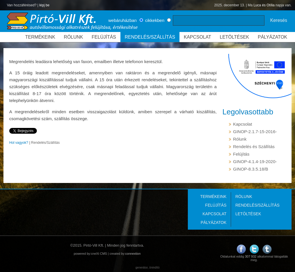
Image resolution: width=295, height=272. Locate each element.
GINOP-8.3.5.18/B (250, 169)
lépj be (44, 5)
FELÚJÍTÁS (104, 37)
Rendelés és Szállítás (254, 146)
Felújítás (241, 154)
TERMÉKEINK (40, 37)
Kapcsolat (242, 124)
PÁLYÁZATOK (272, 37)
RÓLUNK (73, 37)
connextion (133, 253)
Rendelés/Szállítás (45, 143)
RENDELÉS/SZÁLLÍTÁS (150, 37)
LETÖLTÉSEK (234, 37)
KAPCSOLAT (197, 37)
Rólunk (240, 139)
